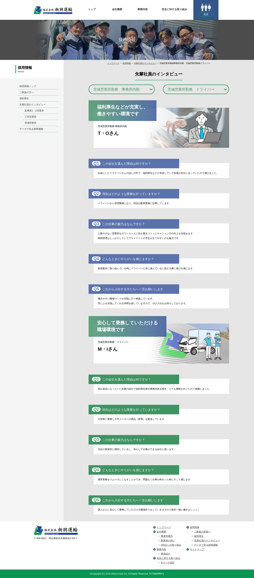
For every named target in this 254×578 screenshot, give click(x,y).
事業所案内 (167, 536)
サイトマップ (197, 549)
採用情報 (127, 63)
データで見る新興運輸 (206, 545)
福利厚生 (199, 536)
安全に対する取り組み (174, 9)
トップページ (113, 63)
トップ (92, 9)
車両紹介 (165, 553)
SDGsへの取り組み (171, 545)
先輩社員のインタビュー (145, 63)
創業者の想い (168, 540)
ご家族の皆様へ (202, 531)
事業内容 (142, 9)
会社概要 (117, 9)
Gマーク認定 (168, 562)
